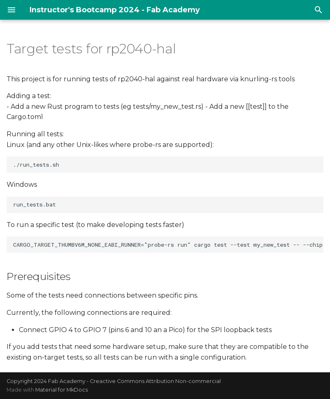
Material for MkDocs (61, 390)
